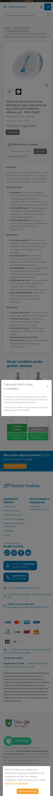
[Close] (47, 386)
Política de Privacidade (16, 783)
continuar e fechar (28, 791)
